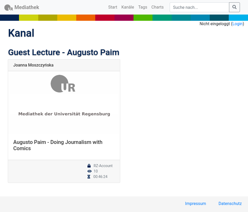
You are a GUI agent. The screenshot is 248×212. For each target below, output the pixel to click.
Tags (142, 7)
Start (113, 7)
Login (237, 23)
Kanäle (128, 7)
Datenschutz (230, 203)
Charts (157, 7)
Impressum (195, 203)
